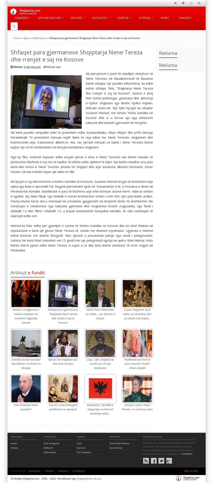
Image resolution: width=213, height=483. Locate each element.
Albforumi (48, 448)
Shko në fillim (191, 471)
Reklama (63, 471)
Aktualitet (99, 18)
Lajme (25, 38)
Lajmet (14, 443)
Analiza (14, 448)
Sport (165, 18)
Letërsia (145, 18)
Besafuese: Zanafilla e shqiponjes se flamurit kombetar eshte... (100, 409)
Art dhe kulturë (49, 18)
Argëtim (122, 18)
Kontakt (49, 471)
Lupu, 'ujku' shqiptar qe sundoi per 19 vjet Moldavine (100, 364)
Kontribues (34, 471)
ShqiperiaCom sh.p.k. (89, 478)
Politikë (76, 18)
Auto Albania (115, 448)
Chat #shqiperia (51, 443)
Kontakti (185, 18)
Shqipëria (21, 18)
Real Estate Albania (119, 443)
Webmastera (49, 452)
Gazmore (81, 448)
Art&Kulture (39, 38)
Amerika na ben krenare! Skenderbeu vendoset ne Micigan (26, 364)
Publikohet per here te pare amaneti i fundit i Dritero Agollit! (137, 364)
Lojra (79, 443)
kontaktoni (187, 454)
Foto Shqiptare (84, 452)
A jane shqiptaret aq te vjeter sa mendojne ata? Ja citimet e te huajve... (137, 314)
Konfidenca (78, 471)
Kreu (16, 38)
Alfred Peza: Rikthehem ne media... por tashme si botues (100, 314)
